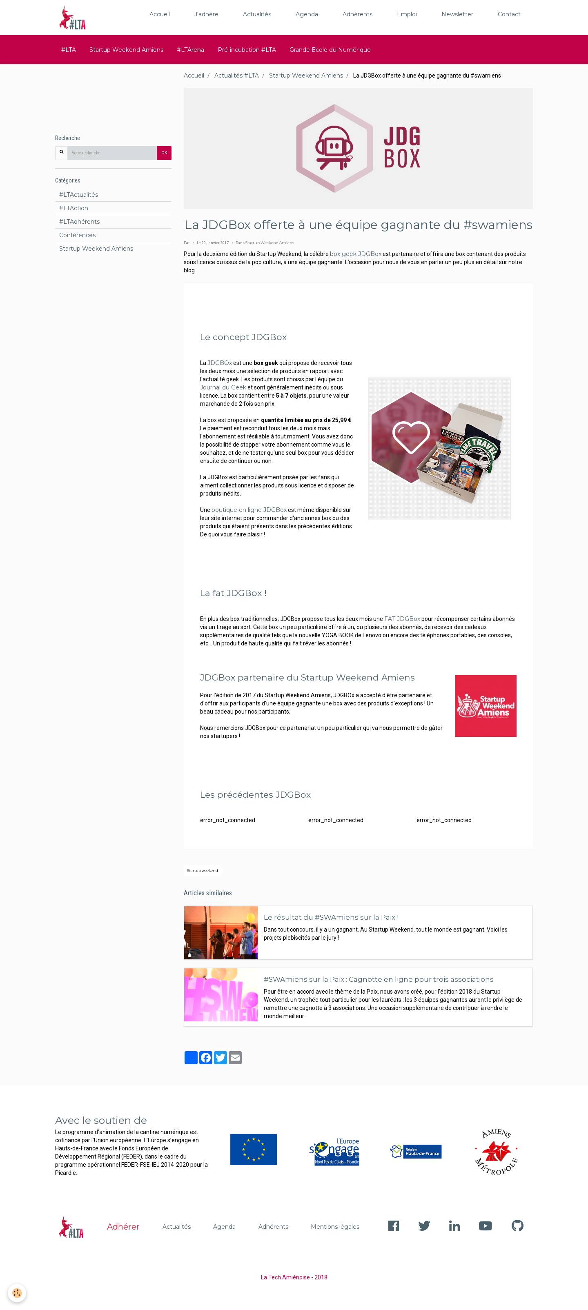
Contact (509, 14)
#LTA (68, 49)
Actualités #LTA (236, 75)
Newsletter (457, 14)
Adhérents (357, 14)
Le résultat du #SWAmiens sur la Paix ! (331, 916)
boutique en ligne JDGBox (249, 510)
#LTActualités (78, 194)
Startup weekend (202, 871)
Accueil (159, 14)
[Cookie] (17, 1293)
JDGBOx (219, 363)
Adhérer (123, 1227)
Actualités (257, 14)
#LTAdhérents (79, 221)
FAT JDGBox (402, 619)
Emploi (407, 14)
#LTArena (190, 49)
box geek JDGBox (355, 254)
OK (164, 153)
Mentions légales (335, 1226)
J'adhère (206, 14)
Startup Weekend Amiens (126, 49)
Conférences (77, 235)
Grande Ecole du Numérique (330, 49)
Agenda (307, 14)
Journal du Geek (223, 387)
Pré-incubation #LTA (247, 49)
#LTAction (73, 208)
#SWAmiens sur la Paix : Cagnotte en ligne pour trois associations (379, 978)
